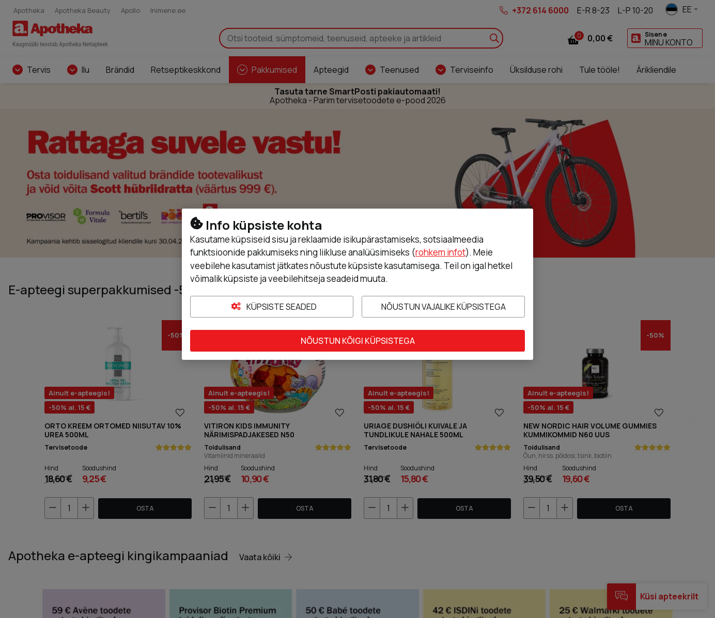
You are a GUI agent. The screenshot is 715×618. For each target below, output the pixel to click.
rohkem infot (440, 252)
